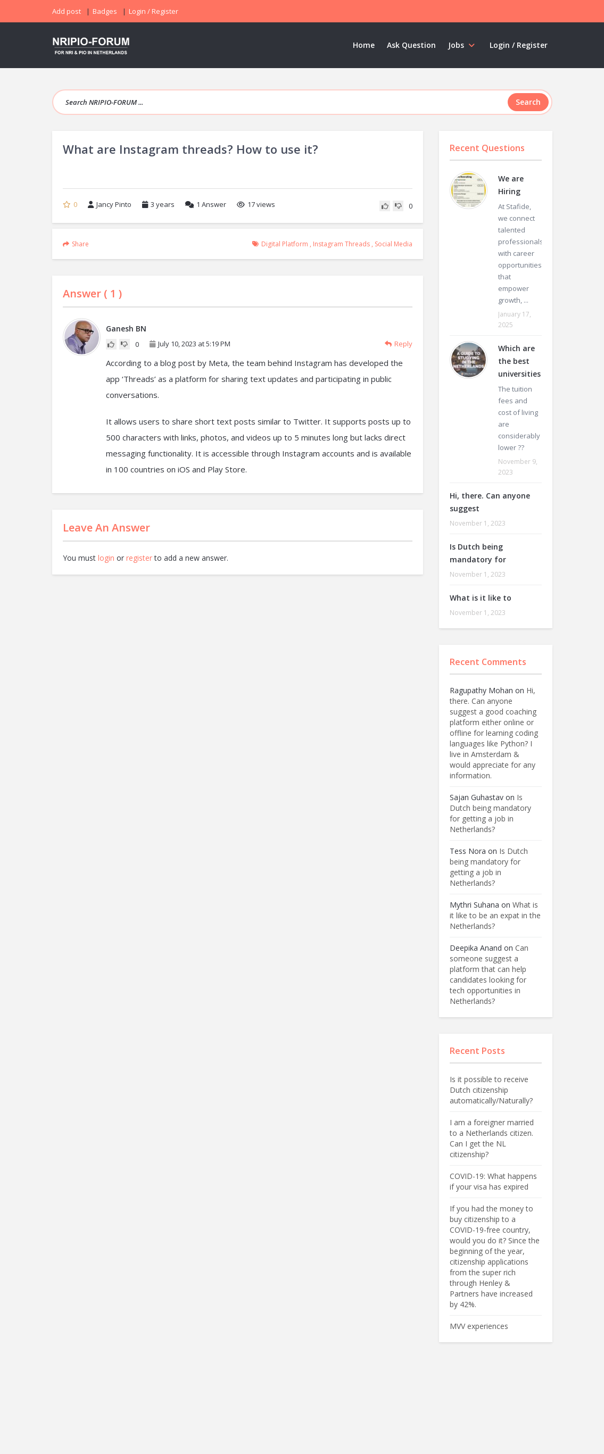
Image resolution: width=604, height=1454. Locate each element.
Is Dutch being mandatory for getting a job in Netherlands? (490, 813)
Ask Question (411, 45)
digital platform (284, 243)
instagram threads (341, 243)
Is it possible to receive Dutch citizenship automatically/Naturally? (491, 1090)
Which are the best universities (519, 361)
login (106, 558)
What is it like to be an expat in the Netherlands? (495, 915)
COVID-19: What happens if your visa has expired (493, 1181)
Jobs (462, 45)
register (139, 558)
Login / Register (519, 45)
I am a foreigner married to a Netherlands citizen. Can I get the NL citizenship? (492, 1138)
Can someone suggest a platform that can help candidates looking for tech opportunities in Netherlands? (489, 974)
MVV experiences (479, 1326)
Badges (105, 11)
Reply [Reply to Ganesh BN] (398, 343)
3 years (163, 204)
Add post (66, 11)
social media (393, 243)
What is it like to (480, 598)
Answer (205, 204)
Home (364, 45)
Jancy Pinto (109, 204)
